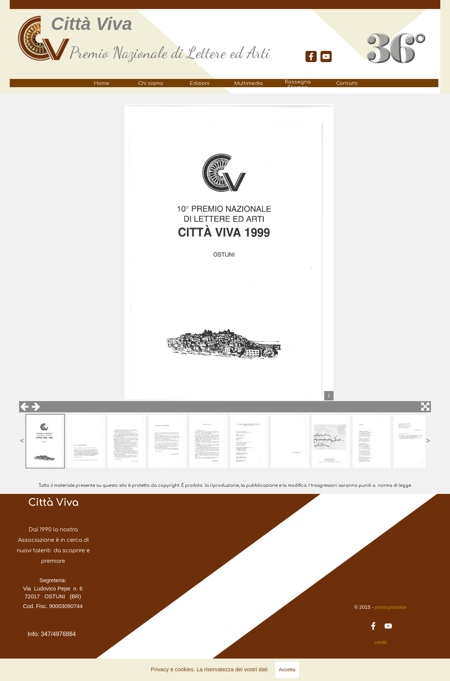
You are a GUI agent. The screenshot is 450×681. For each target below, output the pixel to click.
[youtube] (326, 56)
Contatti (347, 83)
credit (380, 642)
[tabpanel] (178, 53)
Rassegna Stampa (298, 84)
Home (101, 83)
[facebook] (311, 56)
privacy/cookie (390, 607)
